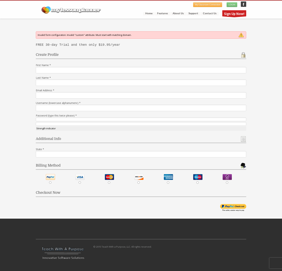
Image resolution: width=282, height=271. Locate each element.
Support (192, 13)
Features (161, 13)
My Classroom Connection (207, 4)
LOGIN (232, 4)
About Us (178, 13)
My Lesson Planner (243, 4)
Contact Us (210, 13)
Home (149, 13)
